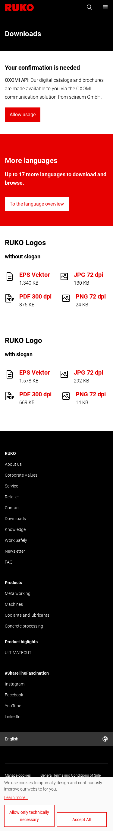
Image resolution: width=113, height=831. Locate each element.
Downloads (15, 518)
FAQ (8, 562)
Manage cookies (18, 775)
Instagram (14, 684)
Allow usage (23, 114)
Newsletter (15, 551)
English (56, 739)
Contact (12, 507)
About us (13, 464)
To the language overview (37, 204)
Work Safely (16, 540)
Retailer (12, 496)
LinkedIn (12, 716)
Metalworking (17, 593)
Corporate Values (21, 475)
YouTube (13, 705)
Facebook (14, 694)
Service (11, 486)
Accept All (81, 819)
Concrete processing (24, 626)
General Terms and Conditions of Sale (70, 775)
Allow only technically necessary (29, 816)
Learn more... (16, 797)
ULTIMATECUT (18, 652)
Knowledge (15, 529)
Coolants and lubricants (27, 615)
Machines (14, 604)
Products (13, 582)
